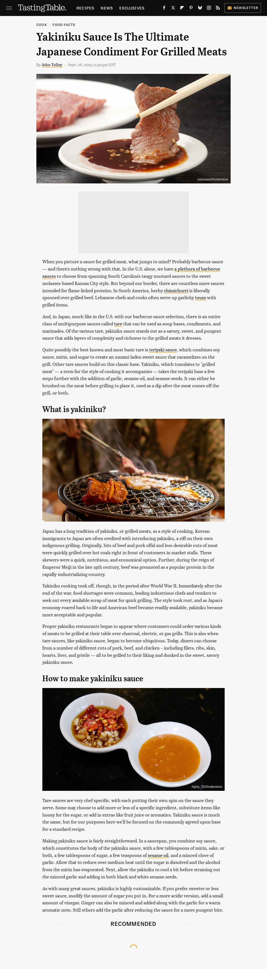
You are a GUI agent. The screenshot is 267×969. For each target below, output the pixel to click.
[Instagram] (208, 8)
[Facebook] (164, 8)
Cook (41, 24)
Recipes (85, 8)
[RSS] (217, 8)
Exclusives (131, 8)
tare (118, 323)
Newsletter (242, 7)
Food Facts (64, 24)
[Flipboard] (182, 8)
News (107, 8)
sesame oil (158, 855)
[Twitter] (173, 8)
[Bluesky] (200, 8)
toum (200, 297)
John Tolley (52, 64)
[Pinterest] (191, 8)
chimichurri (176, 290)
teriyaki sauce (163, 349)
